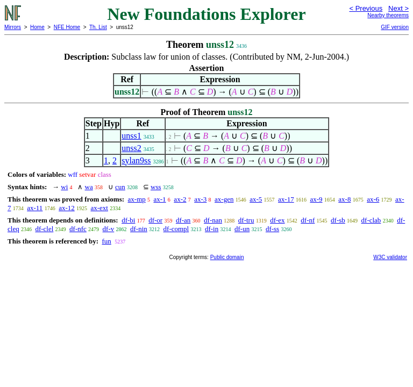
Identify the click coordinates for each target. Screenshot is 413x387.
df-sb (338, 220)
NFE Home (67, 27)
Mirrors (12, 27)
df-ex (277, 220)
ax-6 (373, 199)
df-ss (272, 229)
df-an (183, 220)
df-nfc (78, 229)
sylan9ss (136, 160)
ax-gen (224, 199)
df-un (242, 229)
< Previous (365, 8)
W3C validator (390, 257)
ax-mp (137, 199)
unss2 (131, 148)
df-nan (213, 220)
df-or (155, 220)
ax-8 (344, 199)
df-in (211, 229)
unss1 (131, 135)
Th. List (98, 27)
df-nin (138, 229)
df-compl (176, 229)
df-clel (44, 229)
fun (106, 241)
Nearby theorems (388, 15)
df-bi (128, 220)
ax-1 (160, 199)
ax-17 (286, 199)
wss (156, 187)
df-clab (371, 220)
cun (120, 187)
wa (89, 187)
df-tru (246, 220)
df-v (109, 229)
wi (64, 187)
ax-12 (67, 208)
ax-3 (200, 199)
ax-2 (180, 199)
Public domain (227, 257)
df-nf (308, 220)
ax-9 (316, 199)
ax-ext (99, 208)
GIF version (395, 27)
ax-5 (256, 199)
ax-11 (34, 208)
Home (37, 27)
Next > (398, 8)
